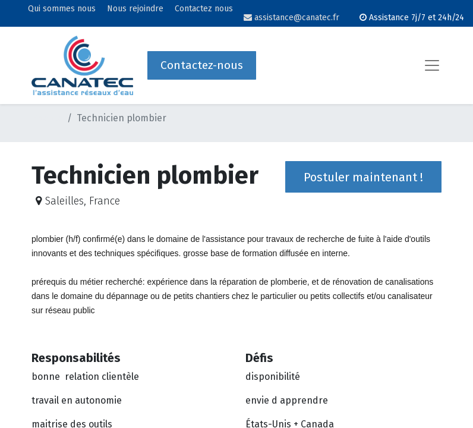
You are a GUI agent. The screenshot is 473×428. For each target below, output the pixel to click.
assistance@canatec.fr (291, 17)
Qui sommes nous (62, 9)
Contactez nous (204, 9)
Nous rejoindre (135, 9)
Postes (46, 118)
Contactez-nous (201, 65)
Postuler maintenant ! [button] (363, 177)
